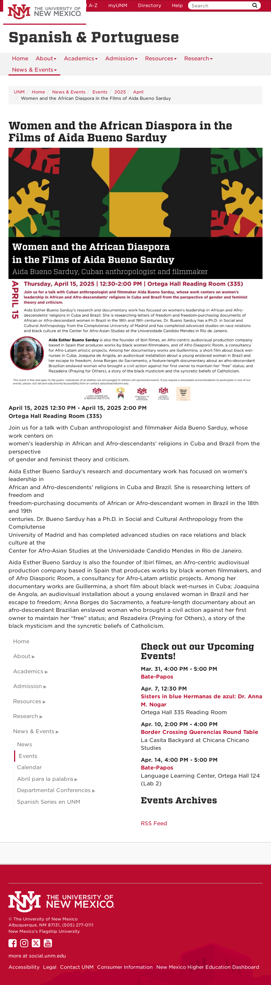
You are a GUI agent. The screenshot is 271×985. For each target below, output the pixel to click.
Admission (121, 59)
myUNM (117, 5)
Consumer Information (125, 967)
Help (177, 5)
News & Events (34, 71)
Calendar (29, 767)
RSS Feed (154, 823)
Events (99, 92)
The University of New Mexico (44, 12)
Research (198, 59)
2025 (120, 92)
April (138, 92)
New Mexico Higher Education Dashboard (207, 967)
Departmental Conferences (54, 790)
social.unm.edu (47, 956)
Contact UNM (77, 967)
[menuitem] (20, 58)
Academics (81, 59)
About (46, 59)
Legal (49, 967)
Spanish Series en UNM (48, 802)
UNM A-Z (87, 5)
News (24, 744)
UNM (19, 92)
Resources (161, 59)
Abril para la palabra (45, 779)
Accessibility (24, 967)
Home (20, 58)
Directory (149, 5)
